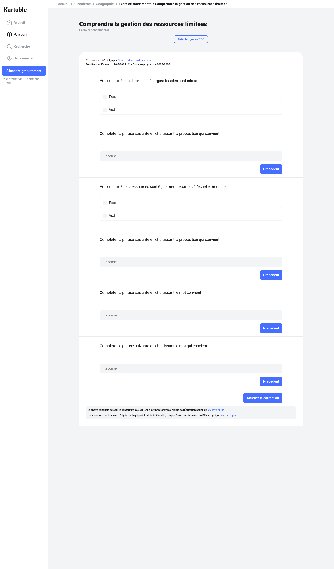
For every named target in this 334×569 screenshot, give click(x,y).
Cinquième (82, 4)
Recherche (18, 46)
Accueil (16, 22)
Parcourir (17, 34)
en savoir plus (216, 410)
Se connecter (20, 58)
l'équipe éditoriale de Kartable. (135, 60)
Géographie (105, 4)
